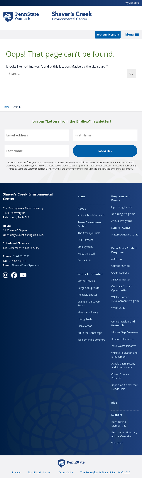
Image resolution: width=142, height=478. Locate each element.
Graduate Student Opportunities (121, 288)
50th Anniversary (108, 34)
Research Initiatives (122, 339)
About (82, 208)
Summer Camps (121, 227)
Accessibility (66, 472)
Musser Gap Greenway (124, 332)
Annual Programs (121, 221)
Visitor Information (90, 274)
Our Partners (85, 240)
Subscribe (105, 151)
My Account (132, 2)
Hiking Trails (85, 319)
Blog (114, 402)
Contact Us (84, 260)
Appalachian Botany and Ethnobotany (123, 365)
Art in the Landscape (90, 333)
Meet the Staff (86, 253)
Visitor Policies (86, 281)
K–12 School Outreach (91, 215)
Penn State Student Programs (124, 250)
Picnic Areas (85, 326)
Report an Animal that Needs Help (124, 387)
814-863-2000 (21, 256)
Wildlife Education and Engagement (124, 354)
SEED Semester (120, 279)
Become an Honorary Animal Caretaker (124, 434)
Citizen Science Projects (120, 376)
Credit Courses (120, 272)
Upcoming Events (121, 207)
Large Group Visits (88, 288)
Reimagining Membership (118, 423)
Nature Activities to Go (124, 234)
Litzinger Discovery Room (89, 303)
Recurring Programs (123, 214)
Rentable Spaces (87, 294)
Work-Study (118, 308)
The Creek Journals (89, 233)
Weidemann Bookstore (91, 339)
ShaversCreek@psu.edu (26, 265)
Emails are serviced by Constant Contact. (111, 168)
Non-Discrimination (39, 472)
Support (116, 415)
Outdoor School (120, 266)
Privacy (16, 472)
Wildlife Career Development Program (125, 299)
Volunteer (117, 443)
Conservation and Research (123, 323)
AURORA (116, 259)
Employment (85, 246)
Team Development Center (90, 224)
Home (6, 106)
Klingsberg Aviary (88, 312)
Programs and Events (120, 198)
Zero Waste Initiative (123, 346)
